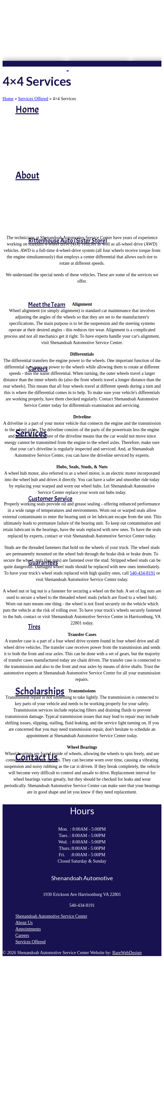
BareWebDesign (127, 952)
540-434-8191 (142, 573)
